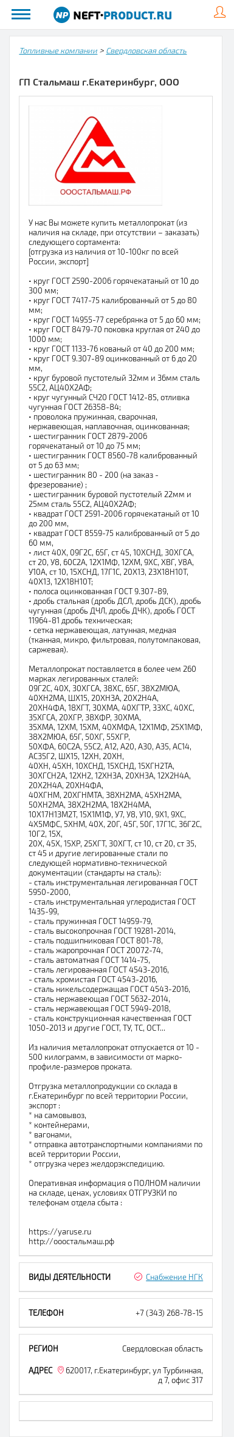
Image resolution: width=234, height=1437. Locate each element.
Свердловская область (146, 50)
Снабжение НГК (174, 1277)
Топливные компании (58, 50)
